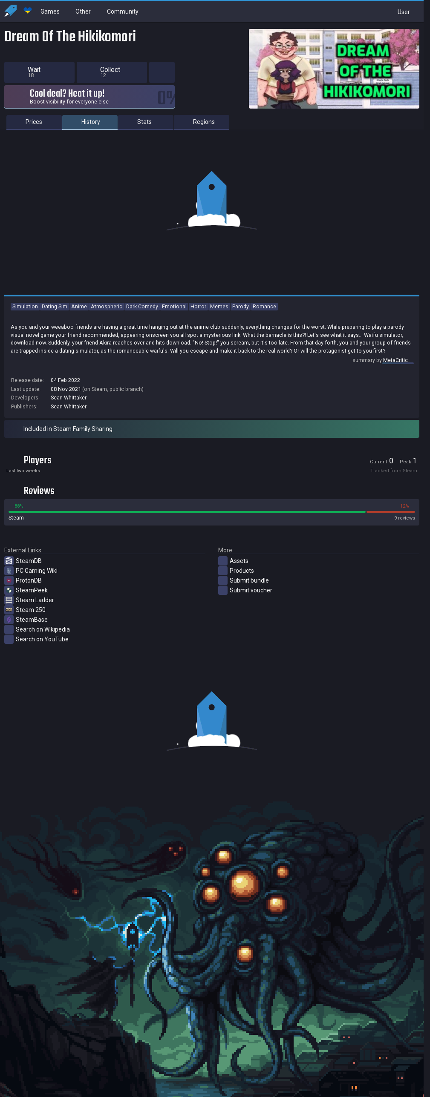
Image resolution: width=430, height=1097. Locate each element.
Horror (198, 306)
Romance (264, 306)
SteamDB (23, 561)
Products (236, 570)
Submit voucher (245, 590)
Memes (219, 306)
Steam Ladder (29, 600)
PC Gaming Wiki (31, 570)
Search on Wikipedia (37, 629)
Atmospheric (106, 306)
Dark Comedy (142, 306)
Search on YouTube (36, 639)
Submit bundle (243, 580)
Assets (233, 561)
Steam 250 (25, 610)
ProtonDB (23, 580)
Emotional (174, 306)
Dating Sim (54, 306)
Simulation (25, 306)
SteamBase (26, 619)
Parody (240, 306)
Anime (79, 306)
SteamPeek (26, 590)
